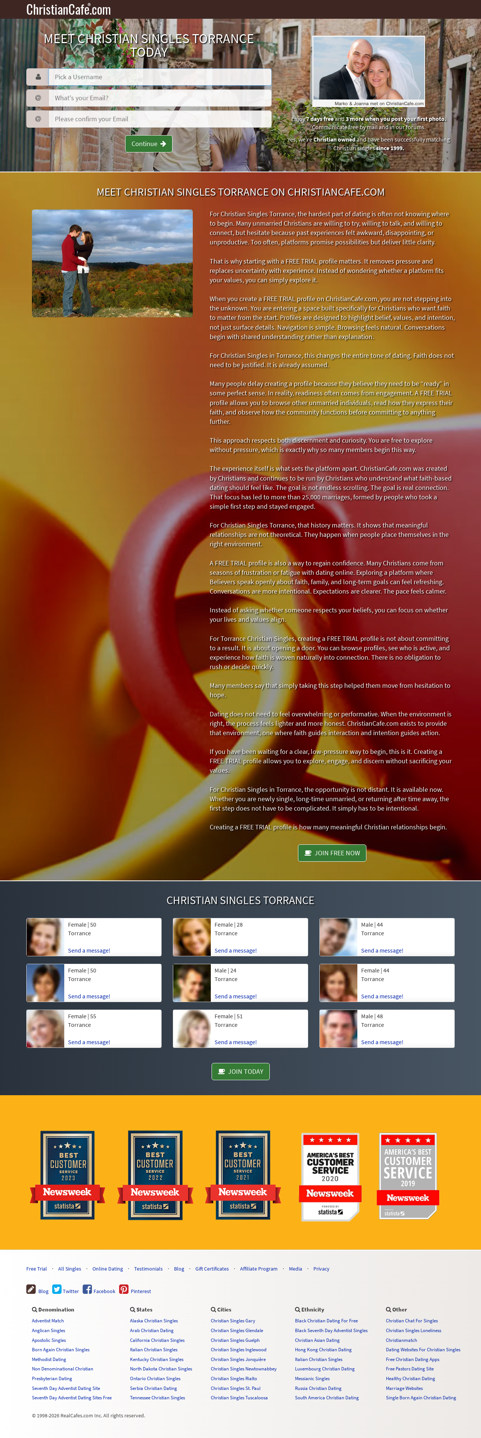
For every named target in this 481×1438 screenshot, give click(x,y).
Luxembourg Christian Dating (325, 1369)
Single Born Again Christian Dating (421, 1397)
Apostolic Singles (49, 1340)
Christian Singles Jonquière (238, 1359)
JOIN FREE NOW (332, 853)
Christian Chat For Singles (412, 1320)
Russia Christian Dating (318, 1388)
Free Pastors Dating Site (410, 1369)
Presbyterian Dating (52, 1378)
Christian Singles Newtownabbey (244, 1369)
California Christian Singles (157, 1340)
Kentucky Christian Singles (156, 1359)
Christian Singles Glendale (237, 1330)
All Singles (69, 1268)
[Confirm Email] (159, 119)
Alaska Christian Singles (154, 1320)
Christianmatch (401, 1340)
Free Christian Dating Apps (412, 1359)
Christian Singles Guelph (235, 1340)
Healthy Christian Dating (410, 1378)
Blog (179, 1268)
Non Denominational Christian (62, 1369)
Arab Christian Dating (152, 1330)
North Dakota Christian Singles (161, 1369)
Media (295, 1268)
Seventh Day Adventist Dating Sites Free (72, 1397)
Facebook (99, 1291)
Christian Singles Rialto (234, 1378)
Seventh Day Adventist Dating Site (66, 1388)
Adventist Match (48, 1320)
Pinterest (135, 1291)
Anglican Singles (48, 1330)
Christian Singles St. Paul (235, 1388)
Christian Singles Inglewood (238, 1349)
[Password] (159, 98)
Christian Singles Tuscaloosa (239, 1397)
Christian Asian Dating (317, 1340)
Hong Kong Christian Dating (323, 1349)
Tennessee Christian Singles (157, 1397)
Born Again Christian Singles (60, 1349)
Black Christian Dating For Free (326, 1320)
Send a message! (89, 950)
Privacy (321, 1268)
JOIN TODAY (240, 1071)
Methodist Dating (49, 1359)
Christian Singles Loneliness (413, 1330)
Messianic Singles (312, 1378)
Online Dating (107, 1268)
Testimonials (148, 1268)
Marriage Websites (404, 1388)
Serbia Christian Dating (153, 1388)
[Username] (159, 77)
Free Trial (36, 1268)
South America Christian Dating (327, 1397)
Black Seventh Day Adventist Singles (331, 1330)
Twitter (65, 1291)
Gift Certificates (212, 1268)
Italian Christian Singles (153, 1349)
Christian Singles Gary (233, 1320)
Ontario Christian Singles (155, 1378)
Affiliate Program (259, 1268)
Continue (149, 143)
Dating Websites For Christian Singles (423, 1349)
